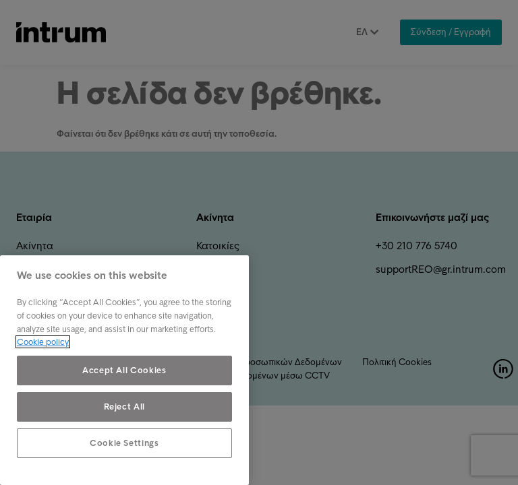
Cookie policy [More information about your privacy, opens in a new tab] (43, 342)
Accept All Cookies (124, 370)
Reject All (125, 406)
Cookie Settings (124, 443)
